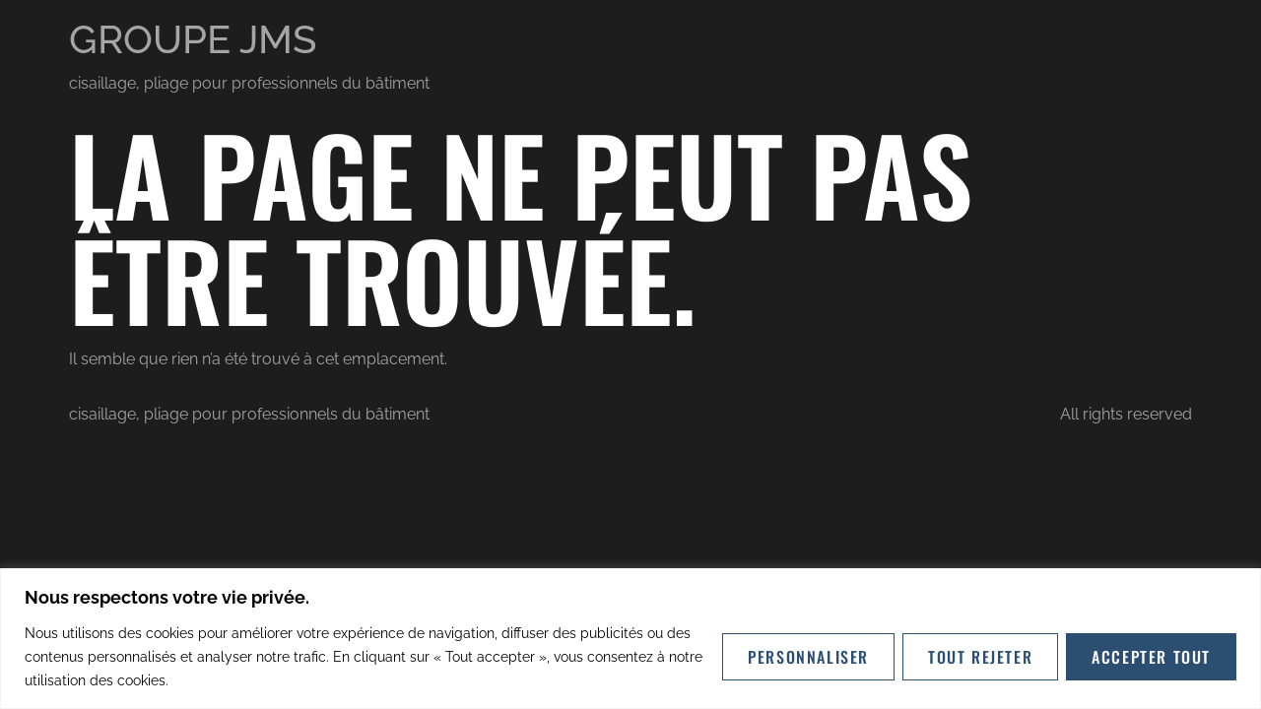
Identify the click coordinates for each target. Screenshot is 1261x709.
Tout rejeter (980, 657)
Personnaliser (808, 657)
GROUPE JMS (192, 39)
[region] (630, 638)
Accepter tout (1151, 657)
